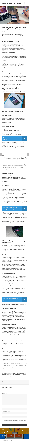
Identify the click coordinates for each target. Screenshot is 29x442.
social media (4, 382)
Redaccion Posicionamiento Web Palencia (14, 381)
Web (3, 415)
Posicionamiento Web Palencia (11, 3)
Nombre (4, 407)
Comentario (5, 393)
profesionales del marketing (7, 218)
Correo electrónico (6, 411)
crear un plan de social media (20, 57)
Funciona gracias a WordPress (7, 440)
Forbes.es (14, 258)
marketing (24, 381)
